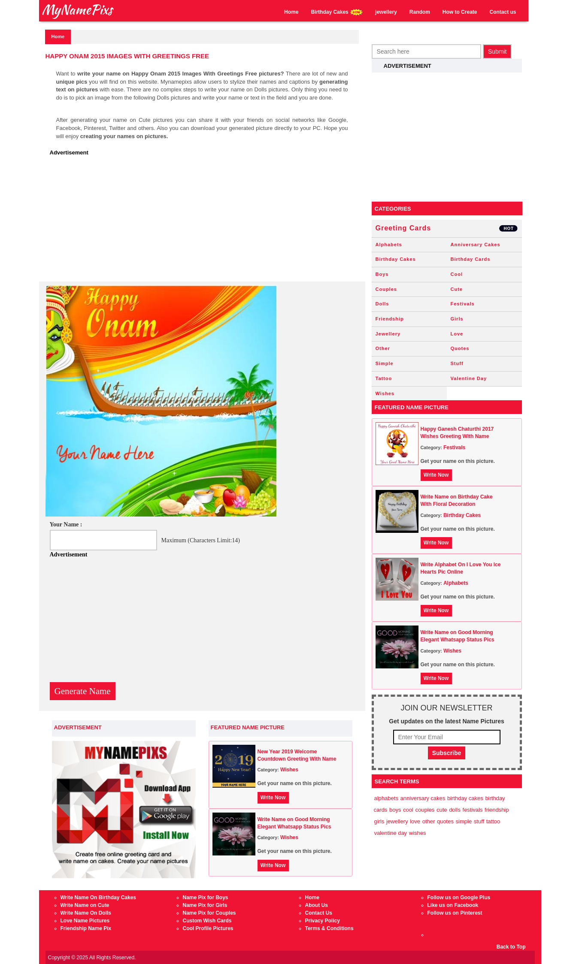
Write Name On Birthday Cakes (98, 897)
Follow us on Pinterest (455, 913)
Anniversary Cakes (475, 244)
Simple (385, 363)
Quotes (460, 348)
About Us (316, 905)
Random (419, 12)
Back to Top (511, 947)
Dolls (382, 303)
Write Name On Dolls (86, 913)
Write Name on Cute (85, 905)
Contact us (502, 12)
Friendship (390, 318)
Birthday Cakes (337, 12)
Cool (457, 274)
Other (383, 348)
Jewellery (388, 333)
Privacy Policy (322, 921)
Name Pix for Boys (205, 897)
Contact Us (318, 913)
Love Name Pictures (85, 921)
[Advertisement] (204, 221)
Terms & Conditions (329, 928)
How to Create (460, 12)
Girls (457, 318)
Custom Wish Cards (207, 921)
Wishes (289, 770)
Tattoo (384, 378)
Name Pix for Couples (209, 913)
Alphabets (389, 244)
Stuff (457, 363)
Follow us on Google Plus (459, 897)
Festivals (463, 303)
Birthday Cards (471, 259)
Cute (457, 289)
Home (291, 12)
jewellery (386, 12)
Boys (382, 274)
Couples (386, 289)
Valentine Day (469, 378)
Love (457, 333)
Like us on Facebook (453, 905)
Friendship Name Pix (86, 928)
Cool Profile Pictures (208, 928)
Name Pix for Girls (205, 905)
